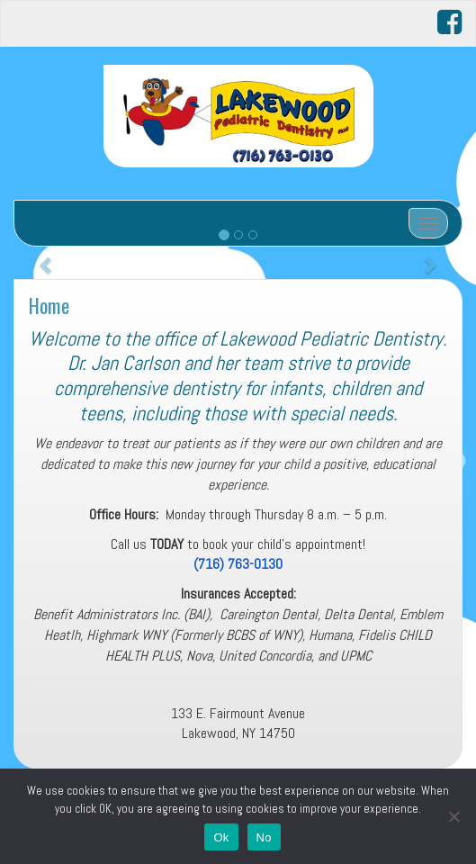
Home (49, 305)
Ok (221, 837)
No (264, 837)
